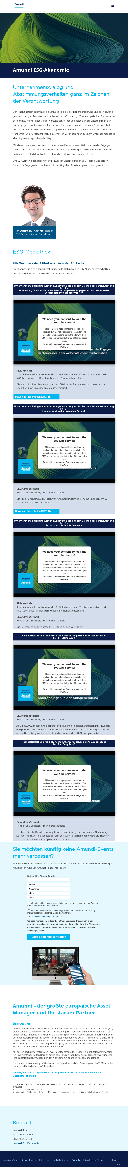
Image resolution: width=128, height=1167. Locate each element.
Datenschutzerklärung (40, 916)
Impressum (45, 1160)
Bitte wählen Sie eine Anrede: (41, 876)
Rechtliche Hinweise (61, 1160)
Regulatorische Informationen (96, 1160)
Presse (25, 1160)
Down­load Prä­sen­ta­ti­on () (31, 396)
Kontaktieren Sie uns (10, 1160)
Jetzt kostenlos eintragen (49, 936)
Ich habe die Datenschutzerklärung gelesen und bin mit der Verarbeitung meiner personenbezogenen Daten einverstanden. (61, 911)
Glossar (34, 1160)
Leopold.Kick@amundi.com (28, 1143)
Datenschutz (77, 1160)
